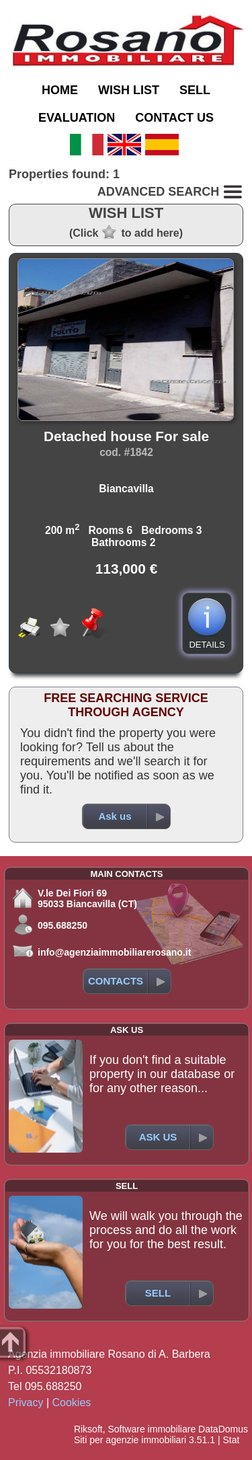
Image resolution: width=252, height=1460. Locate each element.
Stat (230, 1439)
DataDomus (223, 1429)
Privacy (25, 1402)
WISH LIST (128, 90)
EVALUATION (76, 117)
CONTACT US (174, 117)
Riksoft (88, 1429)
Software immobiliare (152, 1429)
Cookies (71, 1402)
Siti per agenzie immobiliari (130, 1439)
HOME (60, 90)
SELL (194, 90)
